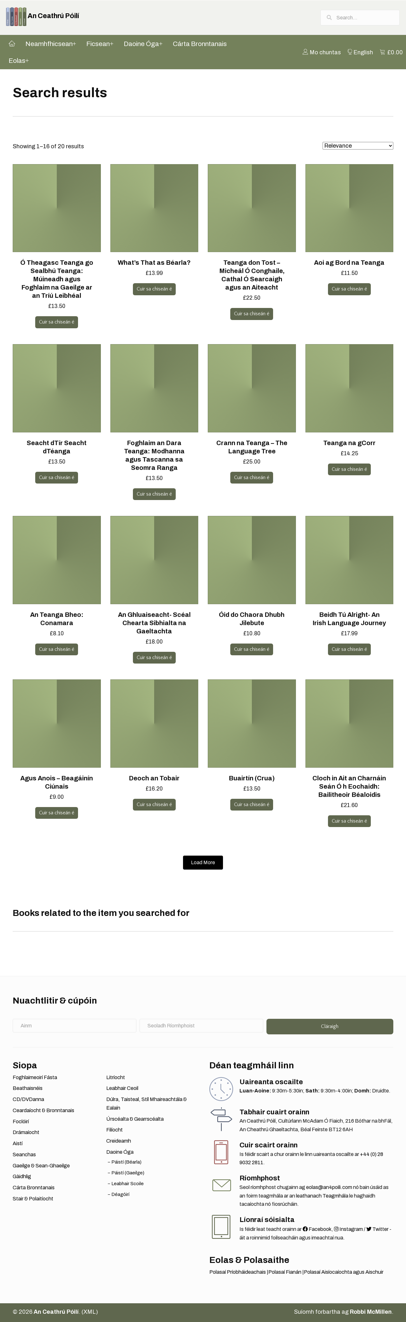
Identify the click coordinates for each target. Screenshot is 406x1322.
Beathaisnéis (28, 1088)
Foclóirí (21, 1121)
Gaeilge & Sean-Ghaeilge (41, 1165)
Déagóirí (120, 1194)
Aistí (18, 1143)
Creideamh (118, 1141)
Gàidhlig (22, 1176)
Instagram (348, 1229)
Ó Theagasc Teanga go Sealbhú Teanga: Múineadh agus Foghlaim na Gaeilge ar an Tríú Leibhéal (56, 279)
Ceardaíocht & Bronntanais (43, 1110)
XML (89, 1312)
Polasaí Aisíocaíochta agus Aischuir (343, 1272)
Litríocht (115, 1077)
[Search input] (360, 17)
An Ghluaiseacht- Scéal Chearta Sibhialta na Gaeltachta (154, 623)
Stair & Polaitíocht (33, 1198)
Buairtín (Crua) (252, 778)
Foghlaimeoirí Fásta (35, 1077)
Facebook (317, 1229)
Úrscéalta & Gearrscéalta (135, 1119)
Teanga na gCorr (349, 442)
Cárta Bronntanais (34, 1188)
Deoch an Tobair (154, 778)
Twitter (377, 1229)
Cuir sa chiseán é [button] (56, 322)
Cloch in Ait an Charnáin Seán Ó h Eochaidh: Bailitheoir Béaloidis (349, 786)
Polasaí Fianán (284, 1272)
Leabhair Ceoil (122, 1088)
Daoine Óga (120, 1152)
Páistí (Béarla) (126, 1162)
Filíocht (114, 1130)
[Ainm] (74, 1025)
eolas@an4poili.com (329, 1187)
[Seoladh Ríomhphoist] (201, 1025)
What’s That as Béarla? (154, 262)
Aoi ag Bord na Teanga (349, 262)
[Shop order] (358, 146)
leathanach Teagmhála (322, 1195)
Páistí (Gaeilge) (128, 1172)
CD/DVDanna (28, 1099)
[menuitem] (321, 52)
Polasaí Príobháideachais (237, 1272)
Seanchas (24, 1154)
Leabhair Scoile (128, 1183)
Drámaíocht (26, 1132)
